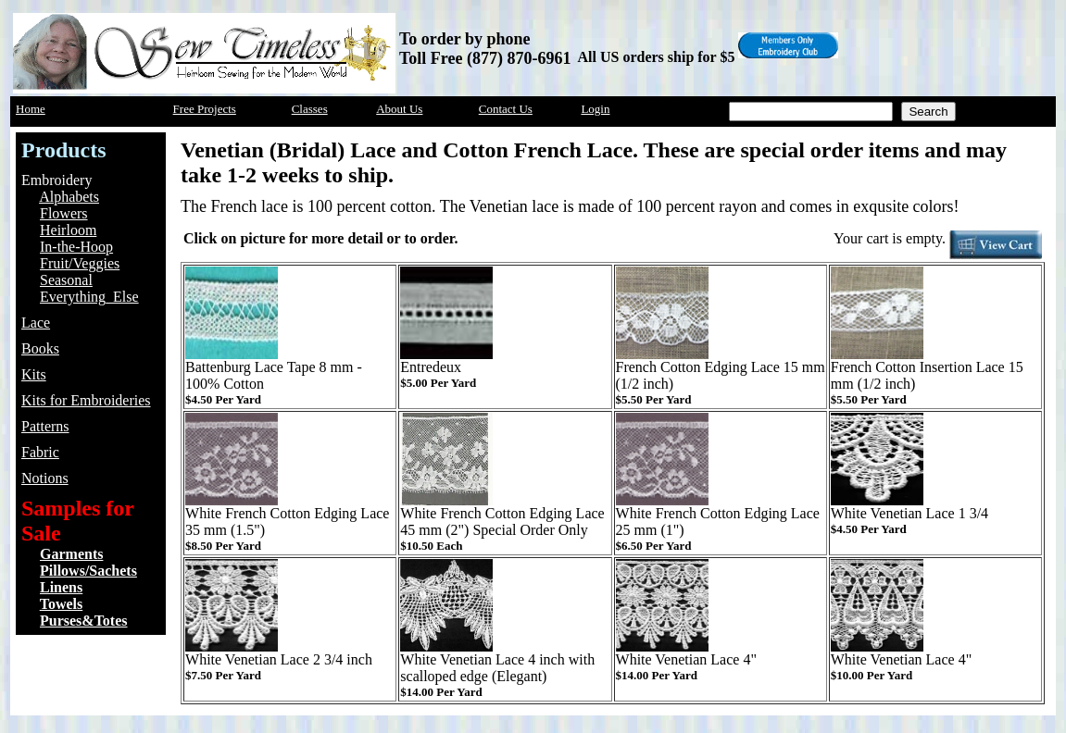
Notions (45, 478)
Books (40, 348)
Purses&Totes (84, 620)
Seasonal (66, 280)
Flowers (64, 213)
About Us (399, 109)
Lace (35, 322)
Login (595, 109)
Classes (310, 109)
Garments (71, 554)
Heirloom (68, 230)
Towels (61, 604)
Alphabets (69, 197)
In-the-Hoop (76, 247)
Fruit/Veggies (79, 263)
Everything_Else (89, 296)
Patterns (45, 426)
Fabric (40, 452)
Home (30, 109)
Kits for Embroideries (86, 400)
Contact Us (506, 109)
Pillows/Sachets (88, 570)
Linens (61, 587)
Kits (33, 374)
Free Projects (204, 109)
